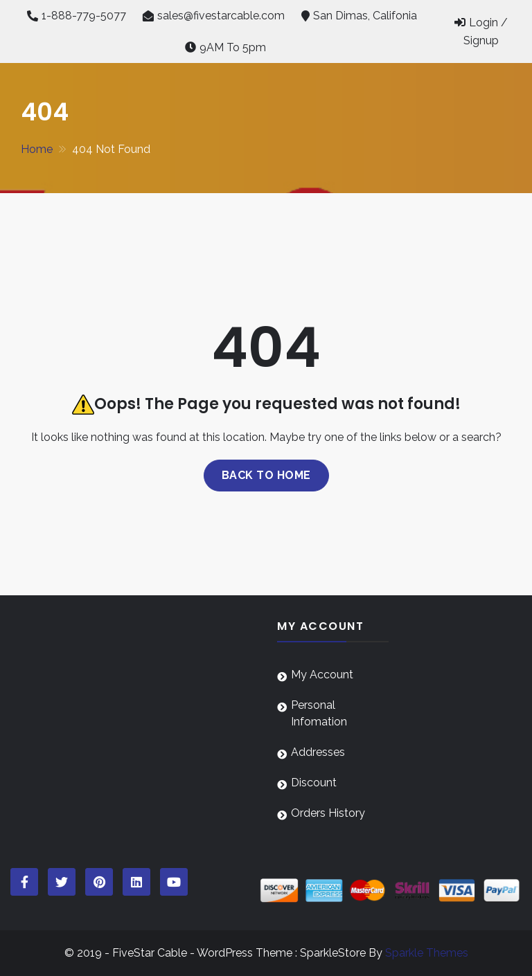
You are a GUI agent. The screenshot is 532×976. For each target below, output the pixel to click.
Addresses (318, 752)
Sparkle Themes (426, 952)
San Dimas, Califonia (365, 15)
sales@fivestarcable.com (221, 15)
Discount (314, 782)
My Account (322, 674)
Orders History (328, 813)
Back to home (266, 475)
